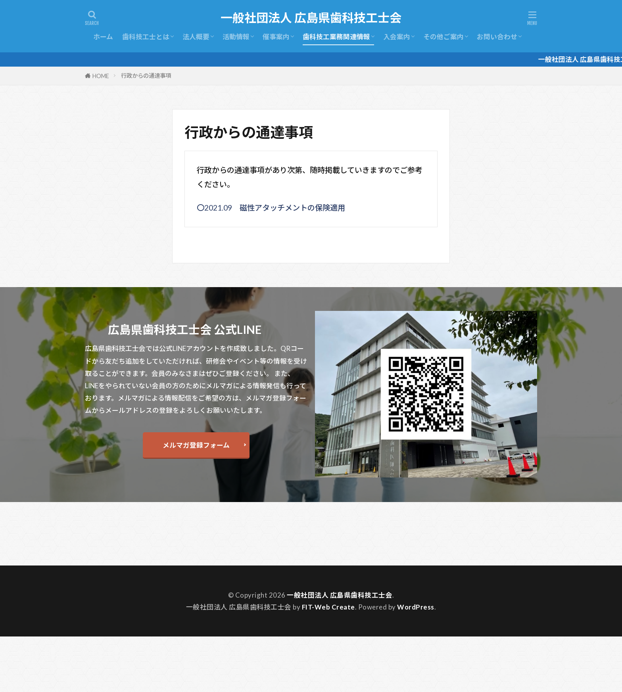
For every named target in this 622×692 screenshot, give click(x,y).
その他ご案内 (443, 37)
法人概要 (195, 37)
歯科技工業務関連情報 (336, 37)
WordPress (415, 607)
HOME (100, 76)
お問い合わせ (497, 37)
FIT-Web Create (328, 607)
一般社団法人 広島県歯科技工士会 (311, 18)
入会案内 (396, 37)
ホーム (103, 37)
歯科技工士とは (145, 37)
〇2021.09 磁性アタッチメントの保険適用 (271, 207)
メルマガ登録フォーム (196, 445)
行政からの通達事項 (146, 75)
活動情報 (236, 37)
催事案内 (276, 37)
